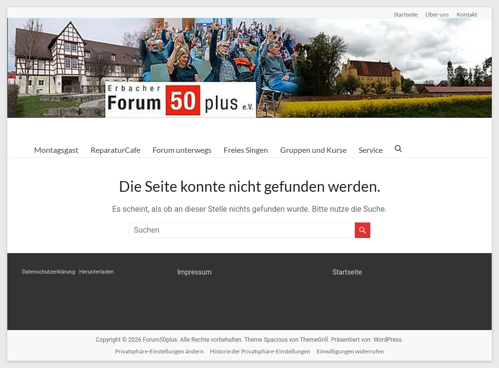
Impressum (194, 272)
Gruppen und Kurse (313, 149)
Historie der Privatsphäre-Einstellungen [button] (260, 351)
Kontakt (467, 14)
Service (371, 149)
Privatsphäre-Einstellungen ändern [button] (159, 351)
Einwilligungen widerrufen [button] (350, 351)
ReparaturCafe (115, 149)
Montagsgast (56, 149)
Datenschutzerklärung (48, 272)
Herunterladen (96, 272)
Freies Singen (246, 149)
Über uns (437, 14)
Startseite (406, 14)
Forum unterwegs (182, 149)
